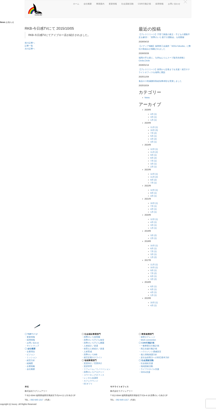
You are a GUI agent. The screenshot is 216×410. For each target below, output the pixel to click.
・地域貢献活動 (146, 366)
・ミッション (31, 357)
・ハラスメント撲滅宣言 (150, 351)
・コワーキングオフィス (93, 375)
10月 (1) (154, 203)
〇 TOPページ (31, 334)
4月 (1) (153, 114)
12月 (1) (154, 149)
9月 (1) (153, 155)
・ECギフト (87, 384)
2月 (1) (153, 166)
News (147, 97)
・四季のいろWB (89, 354)
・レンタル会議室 (90, 378)
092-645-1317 (37, 400)
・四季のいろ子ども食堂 (93, 340)
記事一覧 (29, 46)
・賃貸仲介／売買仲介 (92, 363)
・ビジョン (30, 354)
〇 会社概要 (30, 348)
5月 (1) (153, 136)
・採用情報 (30, 340)
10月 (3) (154, 130)
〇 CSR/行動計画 (146, 343)
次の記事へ (30, 48)
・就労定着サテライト (92, 357)
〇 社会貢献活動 (146, 360)
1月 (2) (153, 257)
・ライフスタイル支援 (149, 369)
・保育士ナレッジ (147, 337)
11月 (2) (154, 152)
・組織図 (29, 363)
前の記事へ (30, 43)
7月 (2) (153, 133)
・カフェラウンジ (90, 381)
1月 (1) (153, 120)
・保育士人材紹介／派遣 (93, 348)
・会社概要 (30, 369)
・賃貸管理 (87, 366)
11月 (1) (154, 127)
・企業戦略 (30, 366)
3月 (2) (153, 235)
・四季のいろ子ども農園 (93, 343)
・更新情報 (30, 337)
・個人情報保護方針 (148, 354)
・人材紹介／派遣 (90, 346)
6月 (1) (153, 276)
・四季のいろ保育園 (91, 337)
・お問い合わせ (32, 343)
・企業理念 (30, 351)
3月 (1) (153, 117)
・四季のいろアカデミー (93, 372)
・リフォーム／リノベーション (96, 369)
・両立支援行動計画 (148, 348)
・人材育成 (87, 351)
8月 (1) (153, 193)
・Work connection (147, 340)
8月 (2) (153, 158)
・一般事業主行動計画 (149, 346)
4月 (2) (153, 139)
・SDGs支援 (144, 372)
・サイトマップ (32, 346)
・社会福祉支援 (146, 363)
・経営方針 (30, 360)
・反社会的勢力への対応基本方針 (154, 357)
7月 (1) (153, 161)
